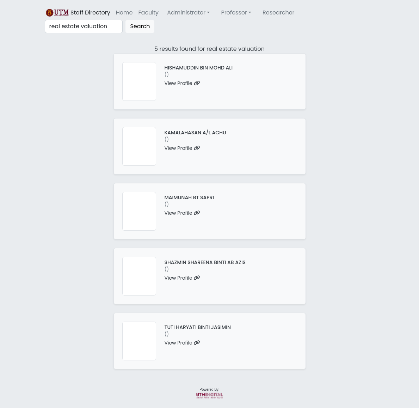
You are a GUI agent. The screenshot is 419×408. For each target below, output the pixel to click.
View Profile (182, 83)
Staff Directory (77, 12)
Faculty (148, 12)
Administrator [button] (186, 12)
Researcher (279, 12)
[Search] (84, 26)
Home (124, 12)
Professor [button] (234, 12)
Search (140, 26)
